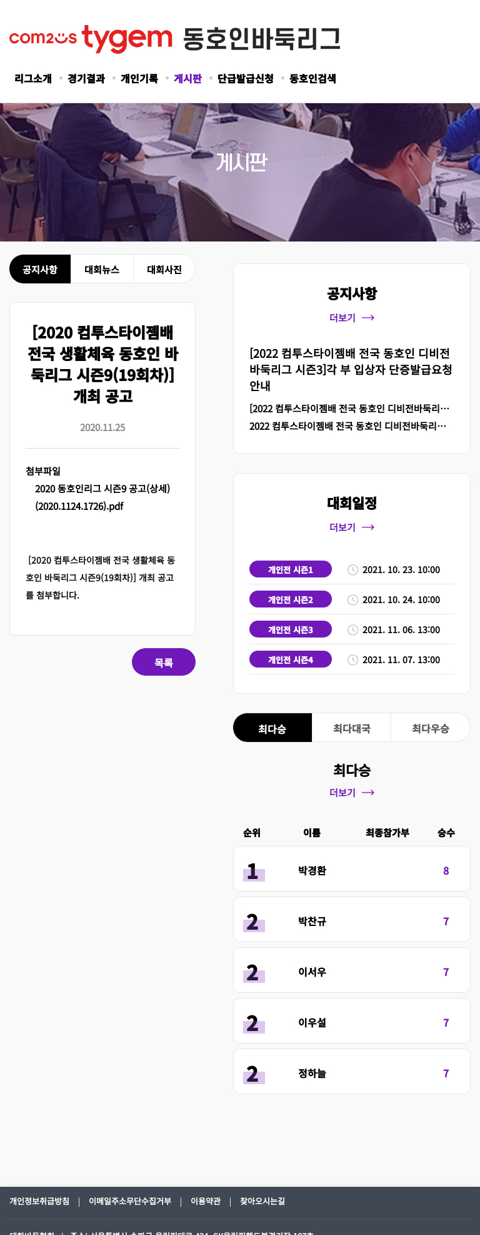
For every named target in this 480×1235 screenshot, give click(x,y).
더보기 (351, 317)
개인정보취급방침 (39, 1201)
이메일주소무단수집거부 (130, 1201)
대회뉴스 (101, 269)
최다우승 (430, 728)
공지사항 (40, 269)
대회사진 (164, 269)
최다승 (272, 728)
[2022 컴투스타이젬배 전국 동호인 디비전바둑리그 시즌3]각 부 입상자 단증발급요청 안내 (350, 369)
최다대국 (352, 728)
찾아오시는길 (262, 1201)
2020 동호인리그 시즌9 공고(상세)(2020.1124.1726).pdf (102, 497)
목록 (163, 662)
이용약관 (206, 1201)
